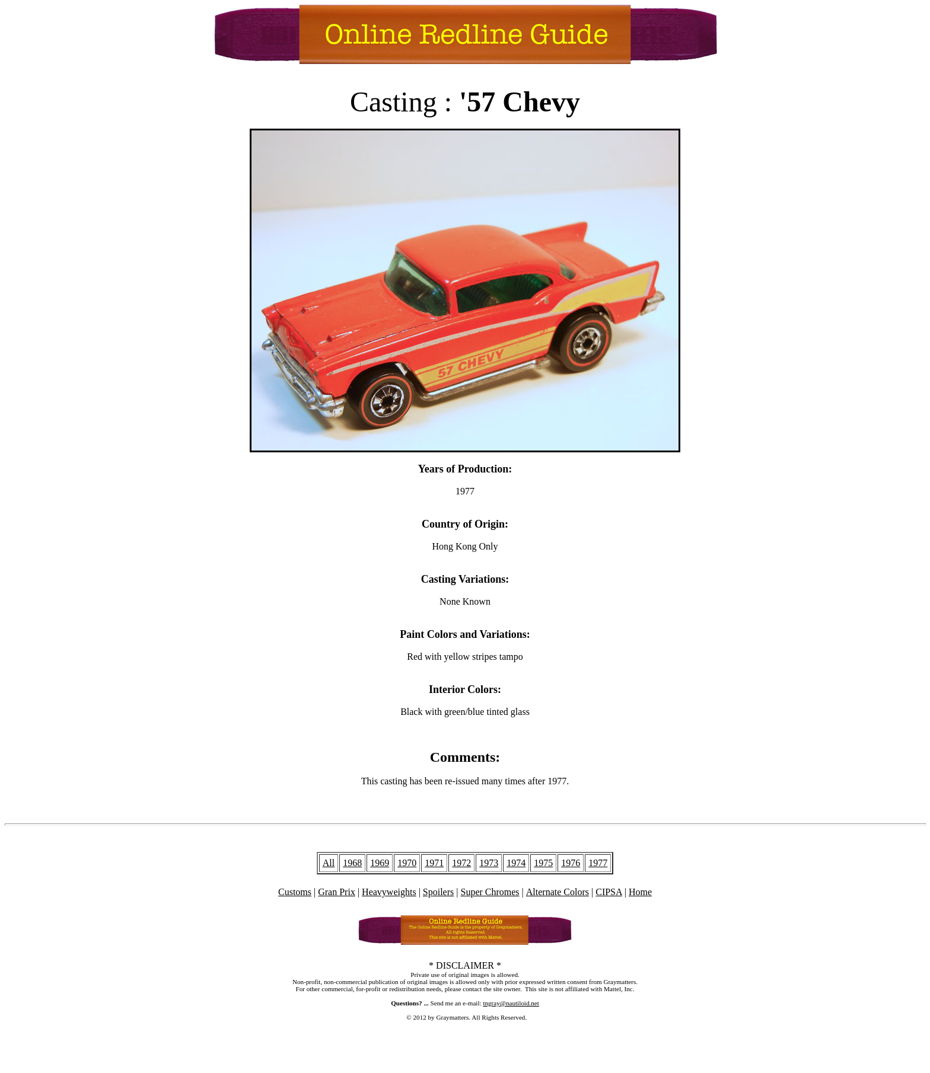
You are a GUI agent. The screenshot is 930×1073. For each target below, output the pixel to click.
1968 (352, 863)
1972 (461, 863)
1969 (379, 863)
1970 (406, 863)
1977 (597, 863)
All (329, 863)
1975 (543, 863)
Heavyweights (389, 892)
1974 (516, 863)
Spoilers (438, 892)
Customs (294, 892)
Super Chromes (489, 892)
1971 (434, 863)
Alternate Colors (557, 892)
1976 (570, 863)
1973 (488, 863)
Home (640, 892)
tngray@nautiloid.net (511, 1003)
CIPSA (608, 892)
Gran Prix (336, 892)
